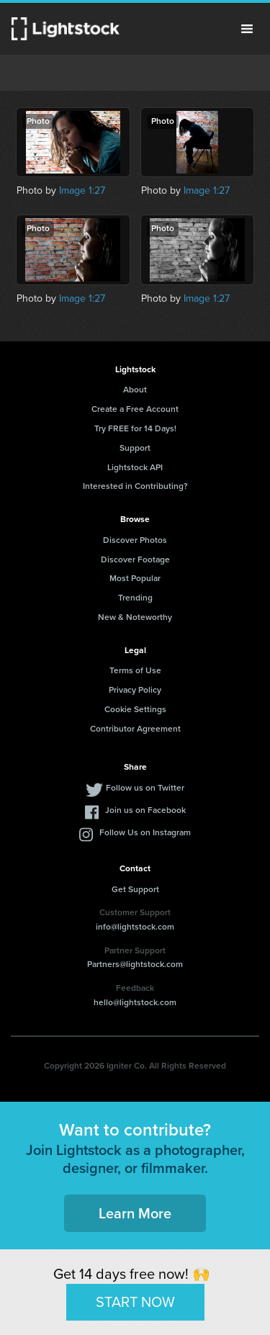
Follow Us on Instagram (145, 832)
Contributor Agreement (135, 728)
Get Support (135, 889)
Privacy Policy (135, 689)
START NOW (135, 1302)
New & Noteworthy (135, 617)
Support (135, 447)
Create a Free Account (135, 409)
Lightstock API (135, 467)
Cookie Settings (135, 709)
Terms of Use (135, 670)
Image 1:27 (82, 190)
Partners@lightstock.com (135, 964)
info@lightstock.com (135, 926)
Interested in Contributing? (135, 486)
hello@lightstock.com (135, 1002)
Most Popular (135, 578)
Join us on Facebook (145, 810)
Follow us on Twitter (145, 787)
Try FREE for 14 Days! (135, 428)
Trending (135, 597)
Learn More (135, 1213)
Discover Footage (135, 559)
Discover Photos (135, 540)
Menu (246, 28)
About (135, 389)
